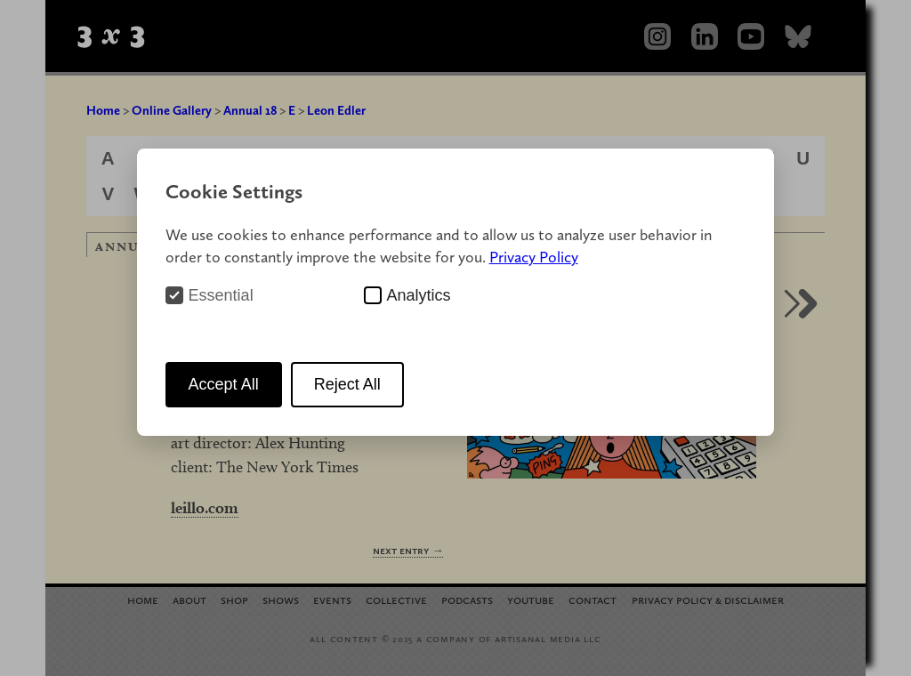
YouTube (530, 599)
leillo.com (204, 507)
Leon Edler (336, 110)
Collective (396, 599)
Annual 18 (250, 110)
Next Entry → (408, 550)
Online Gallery (172, 110)
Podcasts (467, 599)
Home (103, 110)
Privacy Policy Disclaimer (708, 599)
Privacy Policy (533, 256)
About (189, 599)
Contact (592, 599)
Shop (234, 599)
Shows (280, 599)
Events (332, 599)
